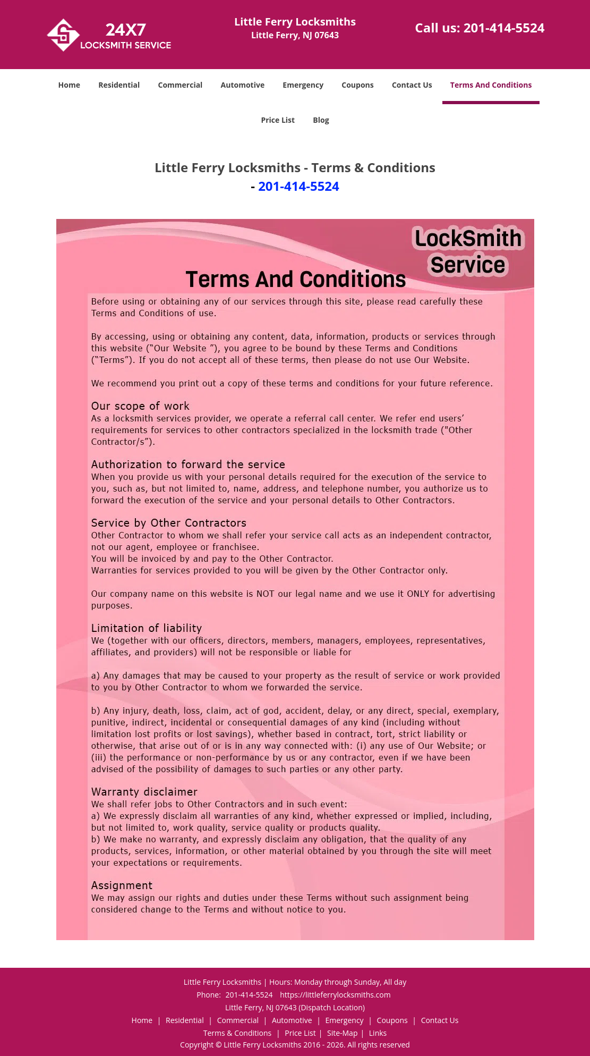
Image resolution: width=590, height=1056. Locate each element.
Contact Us (412, 85)
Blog (321, 120)
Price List (278, 120)
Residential (119, 85)
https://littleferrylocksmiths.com (335, 995)
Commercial (180, 85)
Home (69, 85)
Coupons (357, 85)
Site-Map (342, 1033)
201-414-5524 (504, 27)
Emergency (303, 85)
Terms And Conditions (491, 85)
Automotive (243, 85)
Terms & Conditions (237, 1033)
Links (378, 1033)
